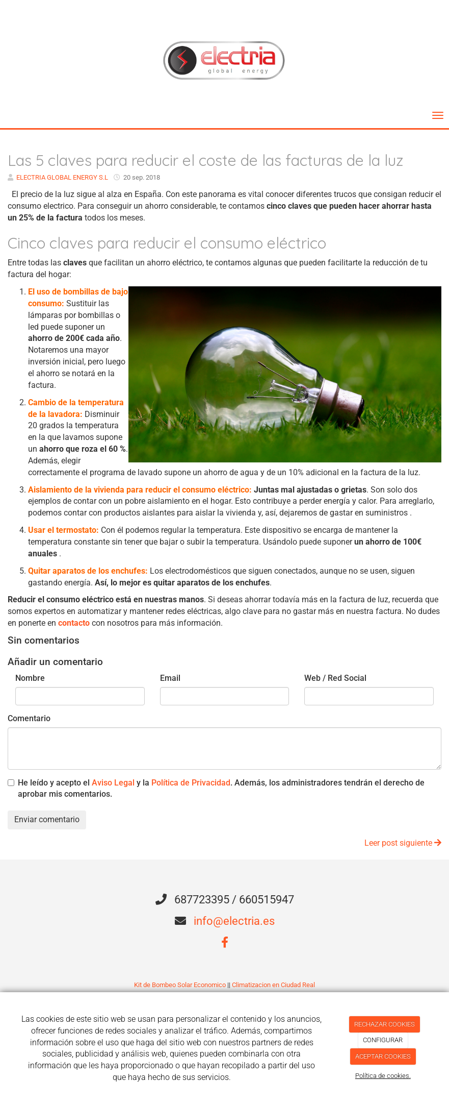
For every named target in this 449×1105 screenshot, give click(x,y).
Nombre (30, 678)
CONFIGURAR (383, 1040)
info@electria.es (234, 921)
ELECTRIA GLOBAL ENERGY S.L (62, 177)
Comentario (29, 718)
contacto (74, 623)
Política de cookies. (383, 1075)
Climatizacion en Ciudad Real (273, 985)
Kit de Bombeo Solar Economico (180, 985)
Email (170, 678)
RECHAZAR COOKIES (384, 1024)
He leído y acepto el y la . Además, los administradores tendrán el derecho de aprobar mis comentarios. (221, 788)
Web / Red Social (335, 678)
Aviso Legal (113, 783)
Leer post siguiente (402, 843)
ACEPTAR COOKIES (383, 1056)
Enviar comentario (47, 819)
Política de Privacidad (190, 783)
